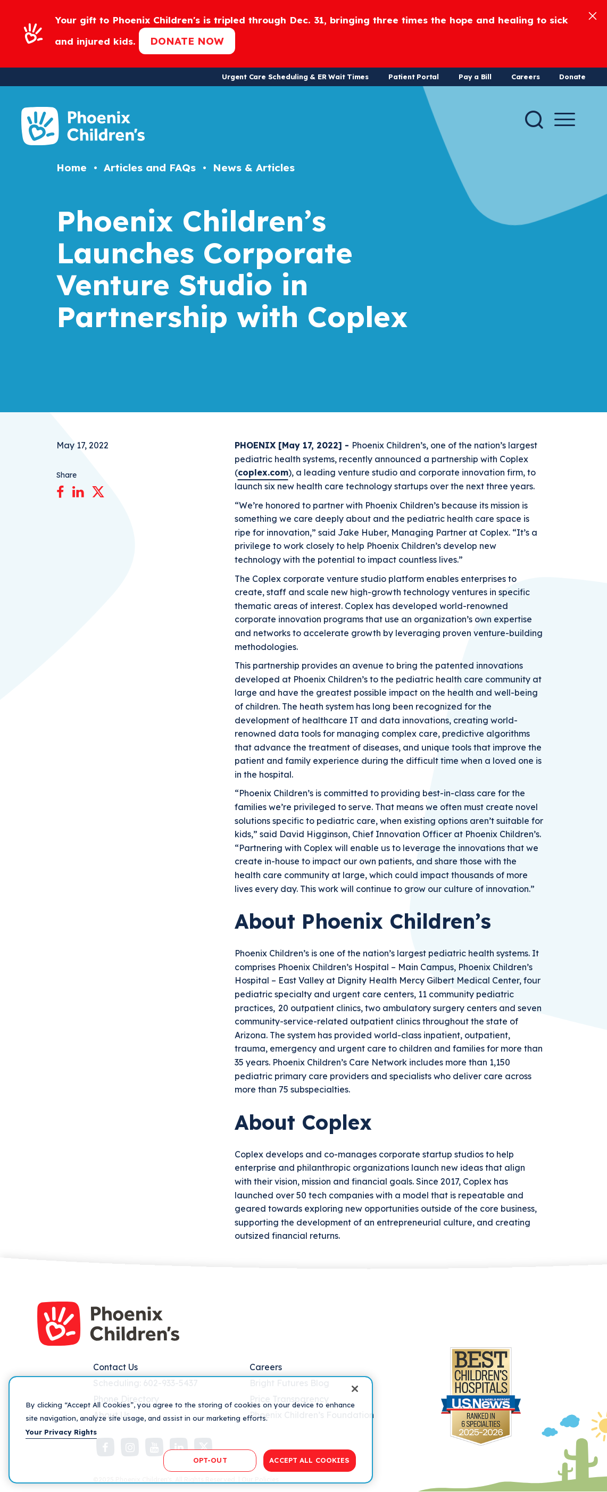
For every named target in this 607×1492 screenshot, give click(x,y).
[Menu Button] (564, 119)
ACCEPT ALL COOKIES (309, 1460)
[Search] (534, 119)
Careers (525, 76)
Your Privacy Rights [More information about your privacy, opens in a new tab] (61, 1432)
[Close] (592, 15)
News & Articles (254, 167)
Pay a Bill (475, 76)
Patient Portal (413, 76)
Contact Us (115, 1367)
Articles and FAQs (150, 167)
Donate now (187, 41)
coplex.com (263, 472)
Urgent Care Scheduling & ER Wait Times (295, 76)
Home (71, 167)
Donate (572, 76)
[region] (191, 1429)
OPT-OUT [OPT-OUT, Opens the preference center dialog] (210, 1460)
